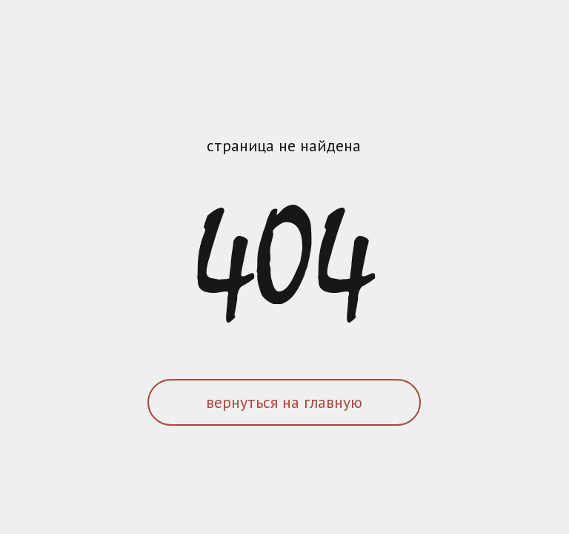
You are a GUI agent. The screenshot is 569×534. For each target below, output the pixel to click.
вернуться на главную (284, 402)
